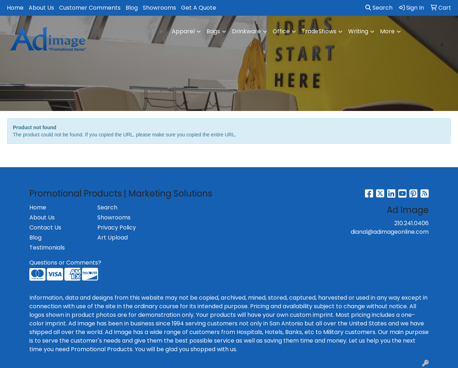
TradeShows (319, 31)
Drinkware (246, 31)
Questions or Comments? (65, 262)
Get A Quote (198, 8)
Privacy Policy (116, 227)
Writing (358, 31)
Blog (132, 8)
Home (15, 8)
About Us (41, 8)
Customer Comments (90, 8)
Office (281, 31)
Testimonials (47, 247)
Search (379, 8)
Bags (213, 31)
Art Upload (112, 237)
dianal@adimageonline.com (390, 232)
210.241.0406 (411, 223)
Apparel (183, 31)
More (387, 31)
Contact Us (45, 227)
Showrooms (159, 8)
